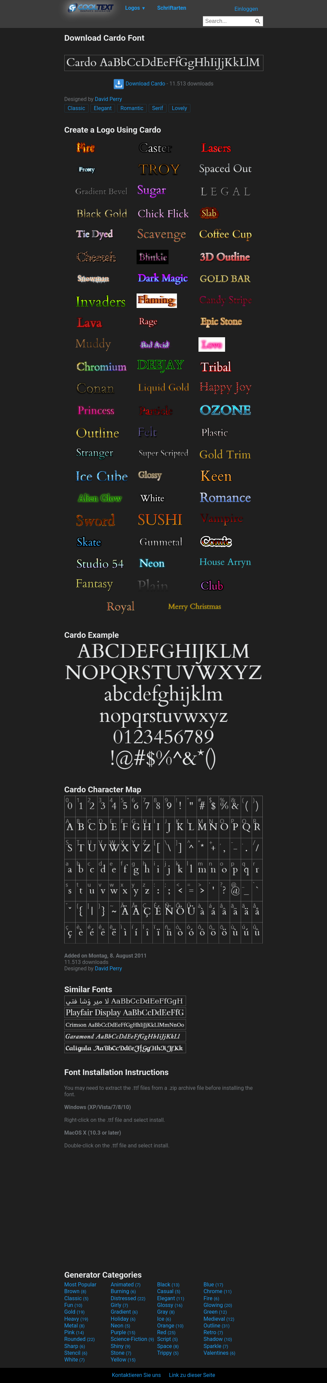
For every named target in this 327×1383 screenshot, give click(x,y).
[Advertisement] (32, 134)
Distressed (128, 1298)
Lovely (179, 108)
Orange (170, 1325)
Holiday (123, 1319)
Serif (157, 108)
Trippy (168, 1353)
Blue (213, 1284)
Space (168, 1346)
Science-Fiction (132, 1339)
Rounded (79, 1339)
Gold (74, 1312)
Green (215, 1312)
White (74, 1359)
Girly (119, 1305)
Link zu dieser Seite (192, 1375)
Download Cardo (139, 83)
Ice (164, 1319)
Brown (75, 1291)
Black (168, 1284)
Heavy (76, 1319)
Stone (121, 1353)
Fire (211, 1298)
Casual (168, 1291)
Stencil (75, 1353)
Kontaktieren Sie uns (136, 1375)
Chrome (218, 1291)
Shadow (218, 1339)
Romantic (131, 108)
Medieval (219, 1319)
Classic (76, 108)
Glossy (170, 1305)
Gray (166, 1312)
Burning (123, 1291)
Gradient (124, 1312)
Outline (217, 1325)
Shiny (121, 1346)
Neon (120, 1325)
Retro (213, 1332)
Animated (126, 1284)
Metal (74, 1325)
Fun (73, 1305)
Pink (74, 1332)
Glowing (218, 1305)
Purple (123, 1332)
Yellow (123, 1359)
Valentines (219, 1353)
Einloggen (246, 9)
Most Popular (80, 1284)
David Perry (108, 99)
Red (166, 1332)
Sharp (74, 1346)
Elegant (103, 108)
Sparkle (216, 1346)
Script (167, 1339)
